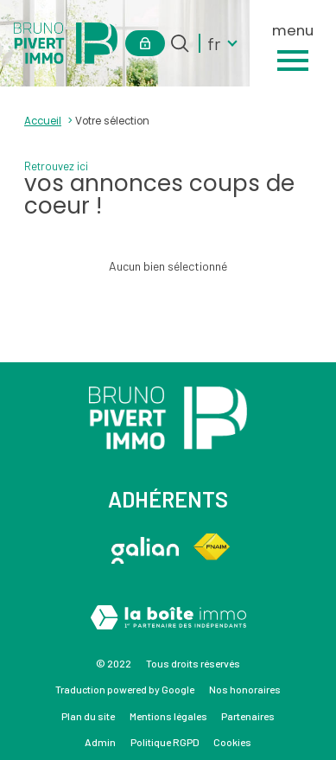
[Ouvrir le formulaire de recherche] (179, 43)
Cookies (232, 742)
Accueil (42, 121)
